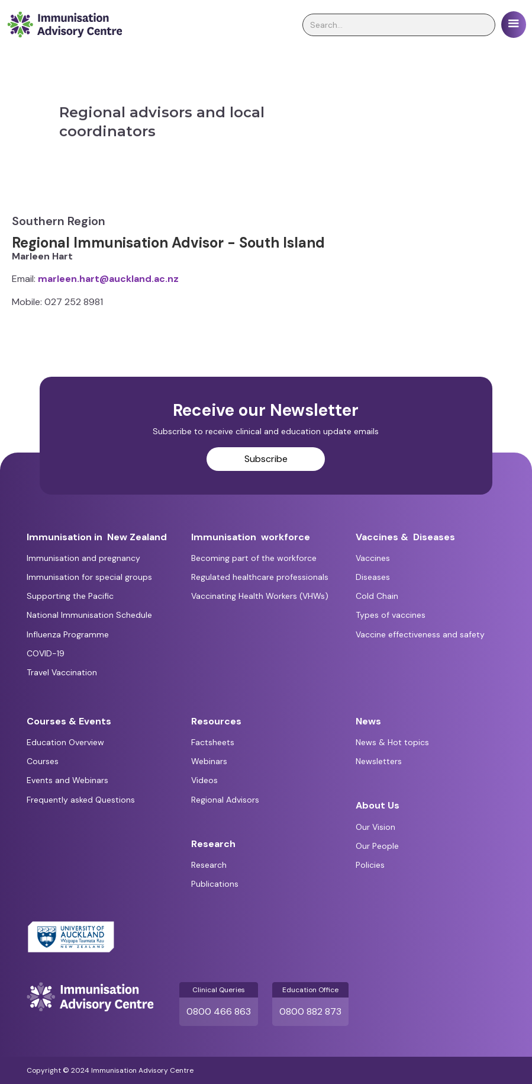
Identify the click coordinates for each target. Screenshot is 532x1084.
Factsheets (212, 742)
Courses (43, 761)
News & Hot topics (392, 742)
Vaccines (373, 558)
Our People (377, 846)
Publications (214, 883)
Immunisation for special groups (89, 577)
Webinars (209, 761)
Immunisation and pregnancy (83, 558)
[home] (64, 24)
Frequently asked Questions (81, 799)
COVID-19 (46, 653)
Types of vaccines (390, 615)
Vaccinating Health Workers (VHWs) (259, 596)
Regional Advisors (225, 799)
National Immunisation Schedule (89, 615)
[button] (513, 24)
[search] (398, 25)
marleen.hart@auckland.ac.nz (108, 278)
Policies (370, 864)
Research (209, 864)
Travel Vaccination (62, 672)
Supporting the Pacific (70, 596)
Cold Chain (377, 596)
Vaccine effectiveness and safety (420, 634)
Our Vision (375, 827)
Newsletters (379, 761)
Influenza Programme (68, 634)
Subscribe (266, 459)
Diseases (373, 577)
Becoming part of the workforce (254, 558)
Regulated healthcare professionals (259, 577)
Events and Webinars (67, 780)
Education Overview (65, 742)
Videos (204, 780)
